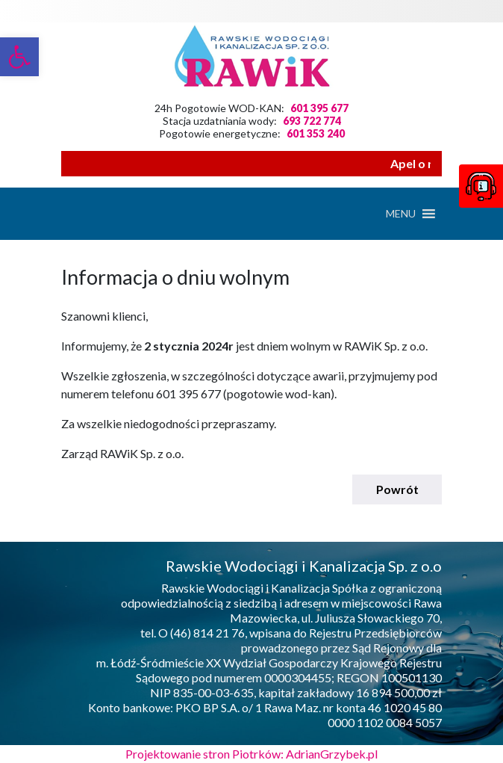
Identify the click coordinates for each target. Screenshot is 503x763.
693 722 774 (312, 120)
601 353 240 (316, 133)
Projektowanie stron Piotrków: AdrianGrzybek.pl (251, 754)
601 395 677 (319, 108)
